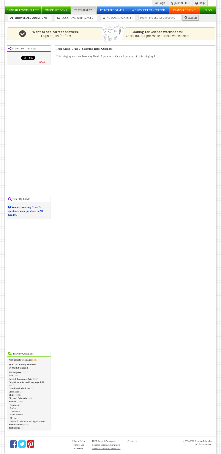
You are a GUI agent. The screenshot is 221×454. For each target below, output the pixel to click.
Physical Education (18, 398)
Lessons (56, 10)
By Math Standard (18, 367)
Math (11, 395)
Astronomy (15, 405)
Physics (13, 418)
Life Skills (14, 391)
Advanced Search (117, 18)
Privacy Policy (79, 441)
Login (160, 3)
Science (12, 401)
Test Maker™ (83, 10)
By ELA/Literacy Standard (22, 364)
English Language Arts (20, 379)
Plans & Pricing (184, 10)
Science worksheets (174, 36)
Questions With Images (75, 18)
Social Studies (16, 424)
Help (200, 3)
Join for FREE (180, 3)
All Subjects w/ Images (20, 359)
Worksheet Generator (148, 10)
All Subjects (15, 372)
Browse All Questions (28, 18)
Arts (11, 375)
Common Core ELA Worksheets (106, 445)
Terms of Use (78, 445)
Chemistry (15, 411)
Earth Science (16, 414)
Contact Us (132, 441)
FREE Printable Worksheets (104, 441)
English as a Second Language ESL (26, 382)
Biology (14, 408)
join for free (62, 36)
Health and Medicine (19, 388)
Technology (14, 427)
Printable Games (112, 10)
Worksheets (23, 10)
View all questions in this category (135, 56)
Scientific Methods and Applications (27, 421)
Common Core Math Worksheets (106, 448)
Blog (208, 10)
